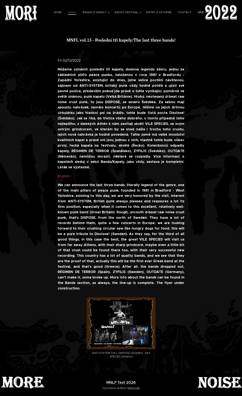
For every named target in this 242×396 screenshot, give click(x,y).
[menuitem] (62, 12)
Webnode (133, 388)
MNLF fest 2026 (121, 382)
